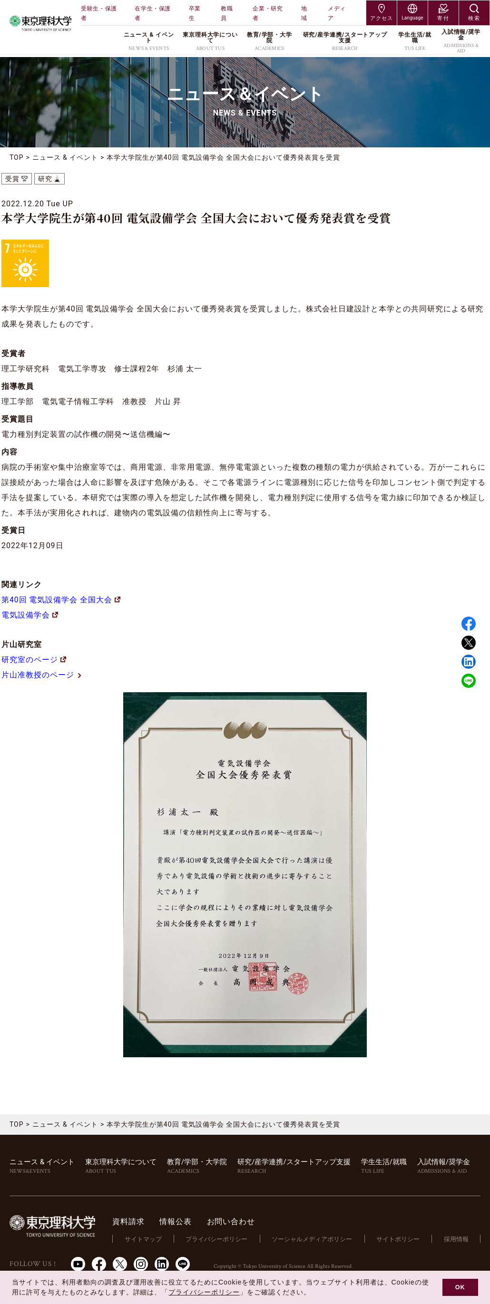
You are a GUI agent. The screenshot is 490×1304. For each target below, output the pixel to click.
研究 (45, 178)
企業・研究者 (268, 13)
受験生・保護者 (99, 13)
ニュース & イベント (65, 157)
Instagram (141, 1263)
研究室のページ (33, 659)
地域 (304, 13)
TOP (17, 157)
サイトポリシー (398, 1238)
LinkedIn (162, 1263)
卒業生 (195, 13)
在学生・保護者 (153, 13)
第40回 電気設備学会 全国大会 (60, 599)
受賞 (12, 178)
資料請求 (130, 1221)
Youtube (78, 1263)
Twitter (468, 643)
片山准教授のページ (41, 674)
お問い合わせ (232, 1221)
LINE (468, 681)
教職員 (227, 13)
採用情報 (456, 1238)
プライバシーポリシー (218, 1238)
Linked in (468, 662)
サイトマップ (144, 1238)
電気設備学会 (29, 614)
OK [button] (460, 1287)
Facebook (468, 624)
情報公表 (177, 1221)
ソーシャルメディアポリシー (313, 1238)
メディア (337, 13)
